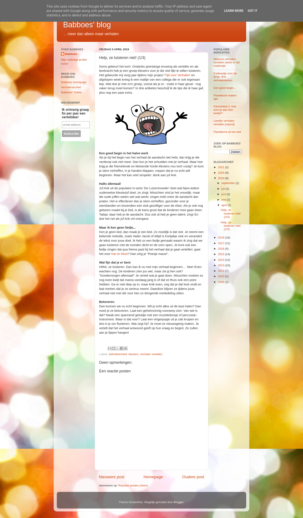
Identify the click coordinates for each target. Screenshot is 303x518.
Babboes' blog (87, 24)
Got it (252, 11)
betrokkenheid (118, 354)
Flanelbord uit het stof (227, 131)
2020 (221, 172)
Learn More (233, 11)
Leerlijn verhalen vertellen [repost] (224, 122)
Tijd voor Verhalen (177, 75)
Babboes (71, 54)
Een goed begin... (225, 87)
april (224, 205)
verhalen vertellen (151, 354)
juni (224, 194)
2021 (221, 167)
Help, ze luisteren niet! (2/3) (231, 213)
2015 (221, 254)
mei (224, 199)
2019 (221, 178)
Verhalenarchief (71, 87)
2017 (221, 243)
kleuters (133, 354)
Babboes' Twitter (71, 92)
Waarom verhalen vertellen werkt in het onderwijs (227, 62)
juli (223, 188)
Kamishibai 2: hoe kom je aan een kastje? (225, 110)
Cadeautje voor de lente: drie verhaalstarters (225, 77)
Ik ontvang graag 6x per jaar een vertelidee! (75, 113)
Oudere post (193, 477)
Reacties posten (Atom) (133, 485)
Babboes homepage (73, 82)
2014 (221, 259)
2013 (221, 265)
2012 (221, 270)
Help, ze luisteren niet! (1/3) (231, 226)
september (228, 183)
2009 (221, 282)
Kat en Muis (119, 254)
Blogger (178, 502)
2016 (221, 248)
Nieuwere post (111, 477)
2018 (221, 237)
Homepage (153, 477)
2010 (221, 276)
